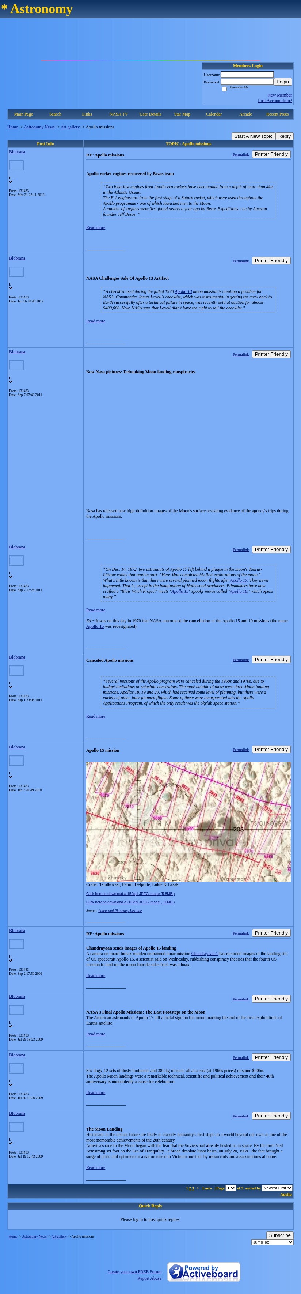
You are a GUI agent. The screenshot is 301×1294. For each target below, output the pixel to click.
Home (12, 126)
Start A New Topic (254, 136)
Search (55, 114)
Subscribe (280, 1235)
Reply (284, 136)
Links (87, 114)
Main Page (23, 114)
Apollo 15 (95, 626)
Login (283, 81)
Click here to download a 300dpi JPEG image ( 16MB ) (130, 902)
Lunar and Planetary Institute (120, 911)
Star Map (182, 114)
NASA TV (119, 114)
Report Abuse (149, 1278)
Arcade (245, 114)
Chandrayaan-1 (204, 953)
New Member (280, 95)
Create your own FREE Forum (134, 1271)
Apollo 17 (238, 580)
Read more (95, 227)
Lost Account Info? (275, 100)
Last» (207, 1188)
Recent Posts (277, 114)
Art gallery (70, 126)
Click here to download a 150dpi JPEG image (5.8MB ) (130, 894)
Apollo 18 (238, 591)
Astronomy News (39, 126)
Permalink (241, 154)
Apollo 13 (183, 291)
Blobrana (17, 151)
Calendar (214, 114)
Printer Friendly (271, 154)
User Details (150, 114)
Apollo (286, 1194)
